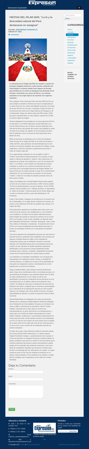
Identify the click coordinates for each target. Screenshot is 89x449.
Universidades (71, 58)
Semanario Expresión (17, 8)
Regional (70, 55)
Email (10, 376)
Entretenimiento (72, 45)
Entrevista (70, 42)
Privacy (22, 444)
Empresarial (71, 53)
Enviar (12, 409)
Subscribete (73, 431)
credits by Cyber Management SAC (69, 444)
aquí (44, 439)
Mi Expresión (71, 47)
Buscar (67, 18)
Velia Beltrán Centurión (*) (26, 30)
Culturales (70, 32)
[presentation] (24, 404)
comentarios (14, 34)
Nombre (11, 369)
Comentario (12, 384)
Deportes (70, 63)
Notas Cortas (71, 50)
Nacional (70, 34)
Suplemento (71, 60)
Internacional (71, 37)
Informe (69, 29)
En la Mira (70, 40)
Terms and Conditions (33, 444)
